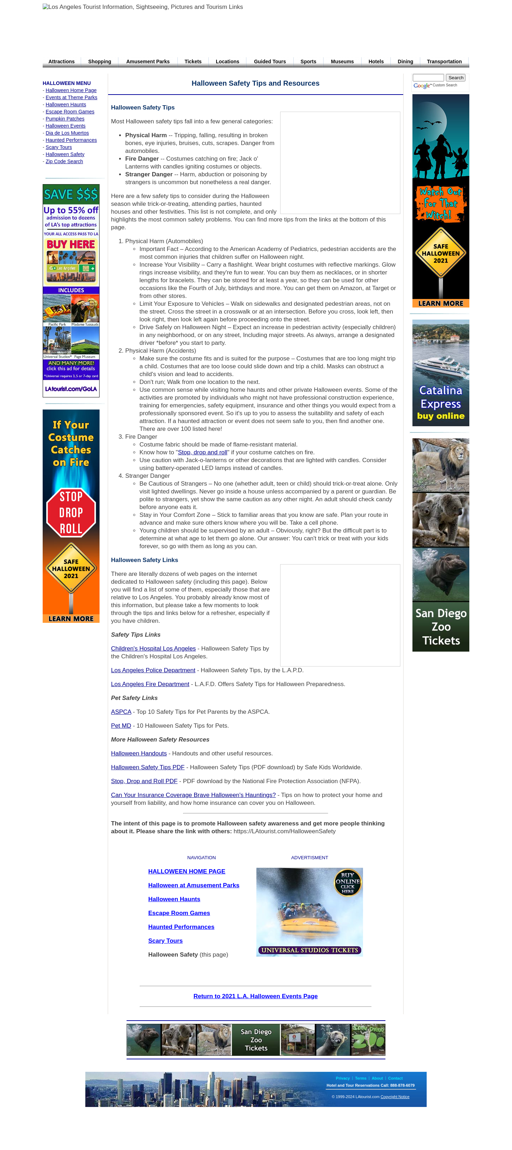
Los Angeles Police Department (153, 670)
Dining (406, 61)
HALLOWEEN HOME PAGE (186, 871)
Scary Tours (59, 147)
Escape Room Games (70, 111)
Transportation (444, 61)
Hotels (376, 61)
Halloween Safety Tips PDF (148, 767)
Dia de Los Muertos (67, 133)
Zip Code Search (64, 161)
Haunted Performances (71, 140)
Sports (308, 61)
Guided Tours (270, 61)
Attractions (61, 61)
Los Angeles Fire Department (150, 684)
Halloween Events (66, 126)
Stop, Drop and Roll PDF (144, 781)
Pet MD (121, 725)
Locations (227, 61)
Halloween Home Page (71, 90)
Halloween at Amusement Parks (193, 885)
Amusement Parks (148, 61)
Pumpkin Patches (65, 119)
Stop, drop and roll (202, 452)
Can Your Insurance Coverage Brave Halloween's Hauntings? (193, 795)
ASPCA (121, 711)
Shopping (99, 61)
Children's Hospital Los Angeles (153, 648)
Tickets (193, 61)
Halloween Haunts (66, 104)
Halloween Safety (65, 154)
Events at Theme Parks (71, 97)
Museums (342, 61)
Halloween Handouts (139, 753)
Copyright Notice (394, 1097)
